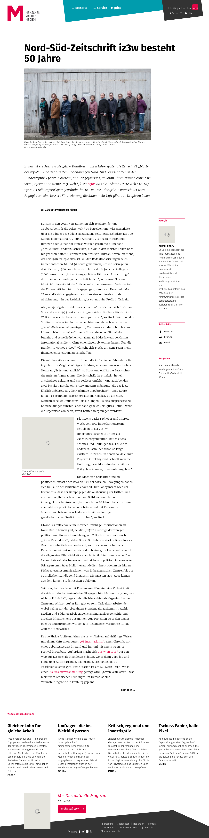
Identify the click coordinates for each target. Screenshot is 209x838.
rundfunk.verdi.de (127, 827)
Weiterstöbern (70, 809)
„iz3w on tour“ (108, 651)
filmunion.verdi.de (110, 831)
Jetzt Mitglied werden (179, 8)
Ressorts (81, 8)
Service (102, 8)
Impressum (107, 823)
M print (116, 8)
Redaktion (138, 823)
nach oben (126, 690)
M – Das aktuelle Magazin (82, 795)
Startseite (163, 365)
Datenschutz (107, 827)
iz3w (91, 184)
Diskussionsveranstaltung (66, 672)
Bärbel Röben (69, 210)
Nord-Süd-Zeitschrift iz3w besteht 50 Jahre (171, 373)
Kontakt (152, 823)
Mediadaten (123, 823)
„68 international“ (91, 641)
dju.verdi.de (147, 827)
